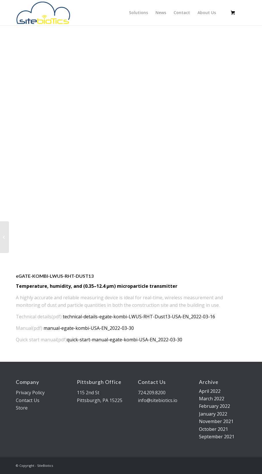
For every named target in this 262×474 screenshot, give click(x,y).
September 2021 (216, 436)
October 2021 (213, 429)
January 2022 (213, 414)
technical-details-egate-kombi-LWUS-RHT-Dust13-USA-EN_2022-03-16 (139, 316)
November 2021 (216, 421)
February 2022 (214, 406)
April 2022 (210, 391)
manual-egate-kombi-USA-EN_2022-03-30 (88, 328)
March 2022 (211, 398)
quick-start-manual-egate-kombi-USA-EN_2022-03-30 (124, 339)
